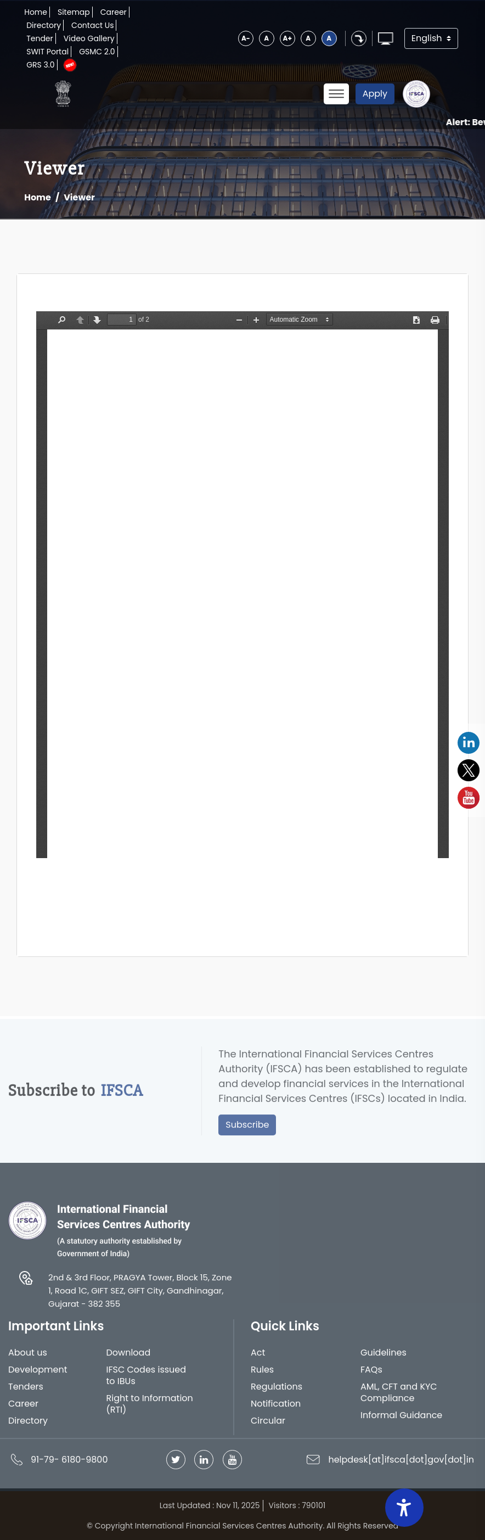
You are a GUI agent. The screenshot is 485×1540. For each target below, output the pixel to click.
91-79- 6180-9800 (69, 1464)
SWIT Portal (47, 51)
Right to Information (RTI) (149, 1408)
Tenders (25, 1391)
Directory (43, 25)
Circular (268, 1425)
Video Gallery (89, 38)
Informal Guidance (401, 1420)
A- (245, 38)
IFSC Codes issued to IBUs (146, 1380)
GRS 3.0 (40, 64)
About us (27, 1358)
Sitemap (74, 12)
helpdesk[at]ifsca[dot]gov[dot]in (401, 1464)
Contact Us (92, 25)
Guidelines (383, 1358)
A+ (287, 38)
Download (128, 1358)
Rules (262, 1375)
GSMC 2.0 (97, 51)
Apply (375, 93)
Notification (276, 1408)
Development (37, 1375)
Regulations (276, 1391)
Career (113, 12)
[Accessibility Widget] (404, 1507)
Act (258, 1358)
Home (35, 12)
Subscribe (247, 1129)
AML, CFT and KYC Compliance (398, 1397)
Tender (39, 38)
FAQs (371, 1375)
